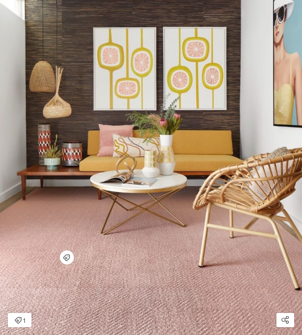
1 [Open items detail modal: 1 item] (20, 321)
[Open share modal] (285, 320)
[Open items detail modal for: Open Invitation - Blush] (67, 257)
